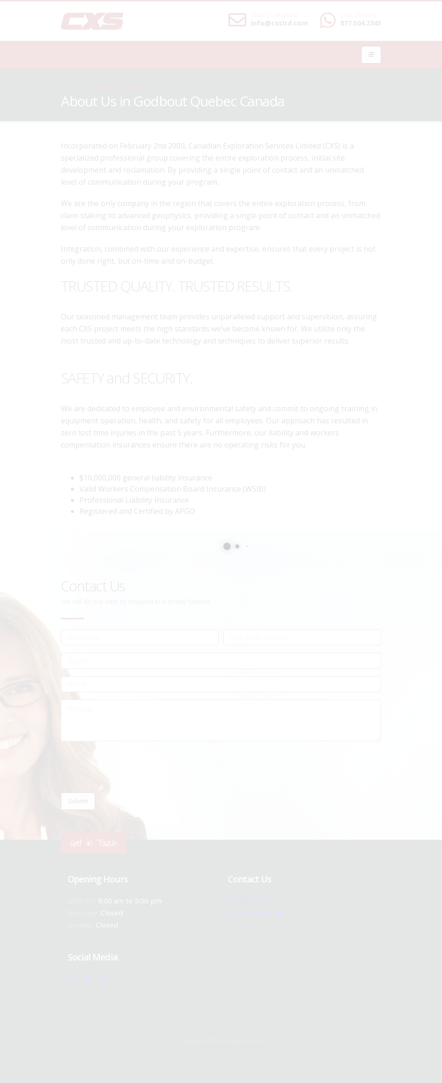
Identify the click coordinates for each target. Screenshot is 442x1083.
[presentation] (131, 767)
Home (68, 87)
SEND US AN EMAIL (275, 15)
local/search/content (116, 87)
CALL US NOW (358, 15)
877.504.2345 (360, 23)
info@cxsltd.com (279, 23)
